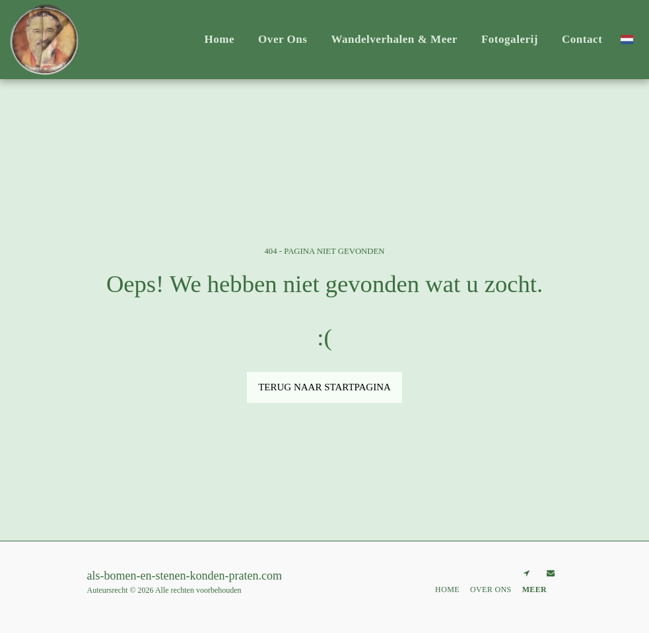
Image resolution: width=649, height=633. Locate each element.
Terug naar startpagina (324, 387)
